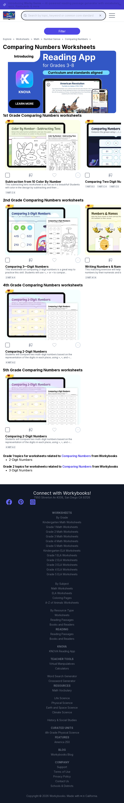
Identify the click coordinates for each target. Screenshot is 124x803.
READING (62, 629)
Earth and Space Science (62, 707)
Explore (7, 39)
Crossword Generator (62, 681)
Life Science (62, 698)
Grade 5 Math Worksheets (62, 545)
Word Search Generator (62, 676)
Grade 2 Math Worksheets (62, 531)
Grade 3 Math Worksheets (62, 536)
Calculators (62, 668)
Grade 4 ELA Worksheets (62, 569)
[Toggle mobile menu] (112, 15)
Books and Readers (62, 624)
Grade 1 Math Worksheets (62, 527)
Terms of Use (62, 771)
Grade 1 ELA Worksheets (62, 555)
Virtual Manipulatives (62, 663)
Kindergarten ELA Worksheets (62, 550)
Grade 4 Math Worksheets (62, 541)
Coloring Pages (62, 597)
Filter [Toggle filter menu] (62, 31)
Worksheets (22, 39)
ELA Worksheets (62, 593)
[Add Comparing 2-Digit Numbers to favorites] (54, 345)
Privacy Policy (62, 776)
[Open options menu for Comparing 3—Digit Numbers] (78, 260)
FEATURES (62, 737)
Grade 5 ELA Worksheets (62, 574)
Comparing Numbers (76, 39)
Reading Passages (62, 619)
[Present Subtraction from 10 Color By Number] (31, 175)
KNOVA (62, 646)
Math (36, 39)
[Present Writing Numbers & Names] (110, 260)
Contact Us (62, 781)
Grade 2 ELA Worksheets (62, 560)
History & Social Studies (62, 720)
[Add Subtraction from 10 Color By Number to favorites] (54, 175)
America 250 (62, 742)
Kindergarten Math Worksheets (62, 522)
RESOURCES (62, 685)
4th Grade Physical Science (62, 732)
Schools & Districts (62, 785)
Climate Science (62, 712)
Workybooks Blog (62, 754)
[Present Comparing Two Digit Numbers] (110, 175)
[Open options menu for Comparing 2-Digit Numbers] (78, 345)
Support (62, 767)
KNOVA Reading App (62, 651)
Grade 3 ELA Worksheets (62, 564)
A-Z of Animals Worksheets (62, 602)
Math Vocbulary (62, 690)
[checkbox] (7, 175)
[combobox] (63, 15)
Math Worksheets (62, 588)
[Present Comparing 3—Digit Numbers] (31, 260)
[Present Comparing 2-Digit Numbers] (31, 345)
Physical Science (62, 702)
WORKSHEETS (62, 512)
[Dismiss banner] (120, 4)
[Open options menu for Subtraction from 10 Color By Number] (78, 175)
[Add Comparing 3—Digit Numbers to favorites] (54, 260)
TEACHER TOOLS (62, 659)
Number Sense (52, 39)
